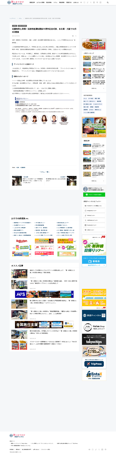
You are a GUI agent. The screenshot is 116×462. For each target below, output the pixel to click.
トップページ (12, 18)
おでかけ (91, 109)
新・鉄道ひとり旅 (87, 104)
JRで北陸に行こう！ (40, 222)
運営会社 (18, 449)
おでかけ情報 (40, 2)
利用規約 (12, 449)
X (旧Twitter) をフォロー (91, 220)
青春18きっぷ (98, 109)
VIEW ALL (94, 88)
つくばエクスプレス (97, 104)
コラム (55, 2)
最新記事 (32, 2)
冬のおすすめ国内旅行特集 (20, 232)
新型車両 (86, 109)
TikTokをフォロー (90, 215)
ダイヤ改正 (90, 98)
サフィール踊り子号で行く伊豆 (64, 235)
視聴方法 (68, 2)
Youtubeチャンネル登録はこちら (93, 206)
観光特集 (48, 2)
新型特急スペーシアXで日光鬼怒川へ (22, 222)
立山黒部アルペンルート (19, 225)
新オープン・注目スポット (89, 101)
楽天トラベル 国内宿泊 (41, 227)
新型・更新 (97, 98)
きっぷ (85, 98)
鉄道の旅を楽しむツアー (63, 222)
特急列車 (97, 107)
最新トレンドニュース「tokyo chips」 (19, 443)
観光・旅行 (86, 107)
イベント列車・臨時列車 (89, 112)
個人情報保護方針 (26, 449)
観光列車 (99, 101)
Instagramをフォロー (91, 210)
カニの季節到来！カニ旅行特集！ (65, 227)
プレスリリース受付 (45, 449)
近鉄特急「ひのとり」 (62, 225)
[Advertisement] (58, 11)
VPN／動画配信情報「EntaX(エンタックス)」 (21, 445)
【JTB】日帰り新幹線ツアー (42, 232)
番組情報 (61, 2)
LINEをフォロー (89, 230)
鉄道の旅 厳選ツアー (19, 230)
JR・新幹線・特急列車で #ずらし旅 (65, 230)
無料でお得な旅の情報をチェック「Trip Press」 (67, 443)
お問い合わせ (36, 449)
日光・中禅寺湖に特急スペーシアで (65, 232)
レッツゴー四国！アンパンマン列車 (44, 235)
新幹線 (91, 107)
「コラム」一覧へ (44, 171)
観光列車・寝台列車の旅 (41, 230)
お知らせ (76, 2)
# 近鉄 (17, 167)
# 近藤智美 (22, 167)
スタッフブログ (22, 25)
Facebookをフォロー (91, 225)
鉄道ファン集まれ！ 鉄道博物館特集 (22, 235)
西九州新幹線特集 (40, 225)
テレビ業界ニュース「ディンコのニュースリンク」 (42, 443)
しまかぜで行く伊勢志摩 (19, 227)
